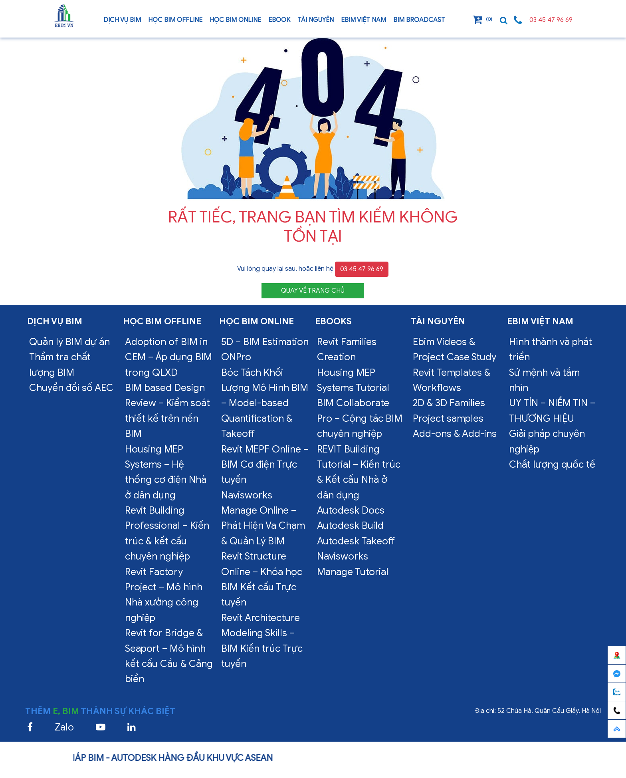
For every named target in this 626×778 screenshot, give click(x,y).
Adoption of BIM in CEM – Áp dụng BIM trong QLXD (168, 357)
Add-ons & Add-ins (455, 434)
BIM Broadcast (419, 20)
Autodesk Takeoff (356, 541)
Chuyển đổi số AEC (71, 388)
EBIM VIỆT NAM (363, 20)
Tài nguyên (315, 20)
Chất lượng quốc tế (552, 464)
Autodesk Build (350, 526)
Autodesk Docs (350, 510)
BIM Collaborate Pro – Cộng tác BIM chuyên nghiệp (359, 418)
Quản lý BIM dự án (69, 342)
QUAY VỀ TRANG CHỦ (313, 291)
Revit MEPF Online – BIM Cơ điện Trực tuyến (265, 464)
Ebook (279, 20)
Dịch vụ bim (122, 20)
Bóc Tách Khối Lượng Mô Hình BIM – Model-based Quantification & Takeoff (264, 403)
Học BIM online (235, 20)
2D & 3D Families (449, 403)
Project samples (448, 419)
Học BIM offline (175, 20)
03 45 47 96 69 (551, 20)
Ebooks (333, 321)
